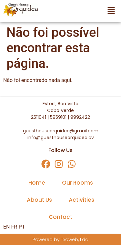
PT (21, 227)
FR (14, 227)
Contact (60, 217)
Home (36, 183)
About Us (39, 200)
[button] (80, 11)
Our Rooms (77, 183)
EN (6, 227)
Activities (81, 200)
